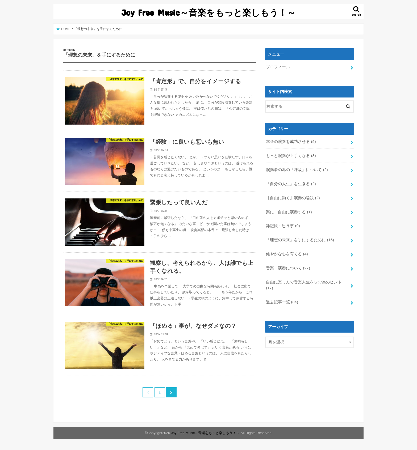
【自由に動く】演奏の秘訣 (293, 198)
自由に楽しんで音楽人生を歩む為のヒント (304, 285)
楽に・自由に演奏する (289, 212)
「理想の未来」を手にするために (300, 240)
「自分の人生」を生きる (291, 184)
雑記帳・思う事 (283, 226)
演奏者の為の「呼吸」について (297, 170)
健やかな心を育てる (287, 254)
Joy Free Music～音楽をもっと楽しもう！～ (208, 12)
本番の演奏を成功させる (291, 141)
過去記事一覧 (282, 302)
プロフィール (278, 67)
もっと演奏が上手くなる (291, 156)
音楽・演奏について (288, 268)
